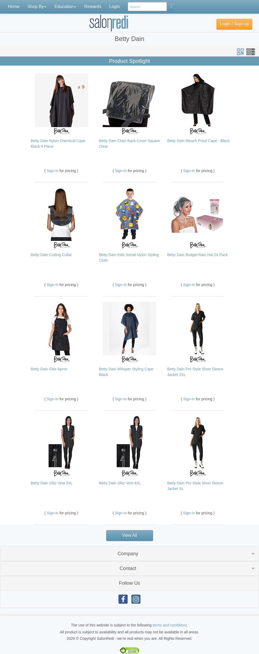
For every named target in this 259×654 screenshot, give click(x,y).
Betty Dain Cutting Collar (51, 255)
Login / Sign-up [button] (234, 24)
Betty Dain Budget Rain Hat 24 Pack (197, 255)
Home (14, 6)
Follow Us (129, 583)
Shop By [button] (37, 6)
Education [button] (65, 6)
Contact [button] (128, 568)
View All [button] (129, 535)
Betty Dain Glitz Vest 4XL (120, 483)
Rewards (92, 6)
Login (114, 6)
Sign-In (53, 171)
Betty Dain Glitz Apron (49, 369)
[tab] (129, 554)
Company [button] (127, 553)
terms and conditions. (170, 625)
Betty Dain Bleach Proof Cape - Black (198, 141)
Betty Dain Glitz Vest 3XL (52, 483)
